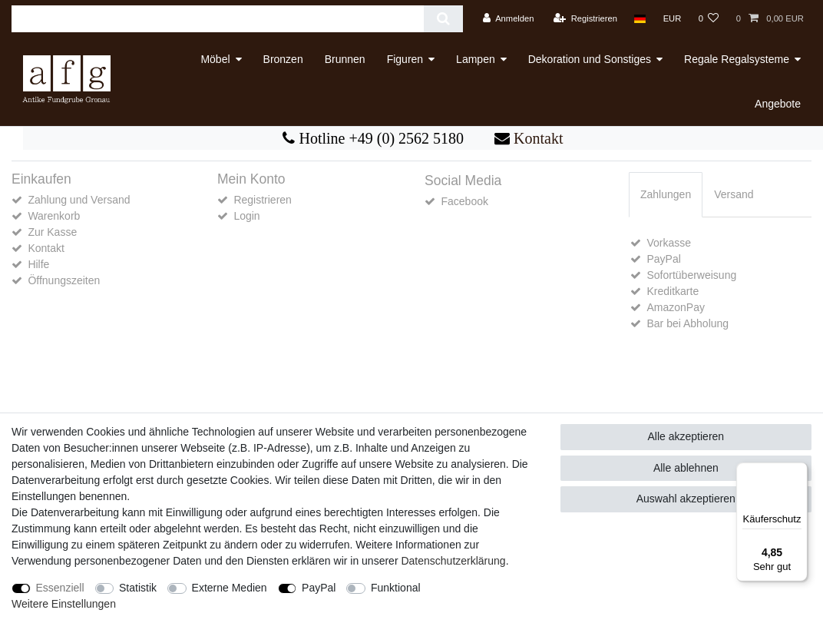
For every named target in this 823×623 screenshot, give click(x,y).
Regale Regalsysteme (736, 59)
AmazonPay (675, 307)
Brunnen (345, 59)
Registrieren (262, 200)
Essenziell (60, 588)
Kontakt (536, 138)
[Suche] (443, 18)
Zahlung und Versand (79, 200)
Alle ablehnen (686, 468)
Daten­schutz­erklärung (453, 561)
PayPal (663, 259)
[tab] (665, 194)
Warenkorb (54, 216)
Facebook (464, 201)
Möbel (215, 59)
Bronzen (283, 59)
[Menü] (798, 471)
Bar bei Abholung (687, 323)
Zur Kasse (52, 232)
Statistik (138, 588)
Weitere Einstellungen (64, 604)
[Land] (640, 19)
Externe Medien (229, 588)
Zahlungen (665, 194)
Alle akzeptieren (686, 436)
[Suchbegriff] (218, 18)
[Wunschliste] (708, 19)
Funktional (396, 588)
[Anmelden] (508, 19)
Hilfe (38, 264)
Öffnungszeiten (64, 280)
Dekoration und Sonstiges (589, 59)
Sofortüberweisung (691, 275)
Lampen (475, 59)
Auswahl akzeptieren (685, 498)
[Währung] (671, 19)
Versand (733, 194)
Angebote (778, 104)
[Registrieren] (585, 19)
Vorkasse (668, 243)
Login (246, 216)
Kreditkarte (672, 291)
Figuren (405, 59)
